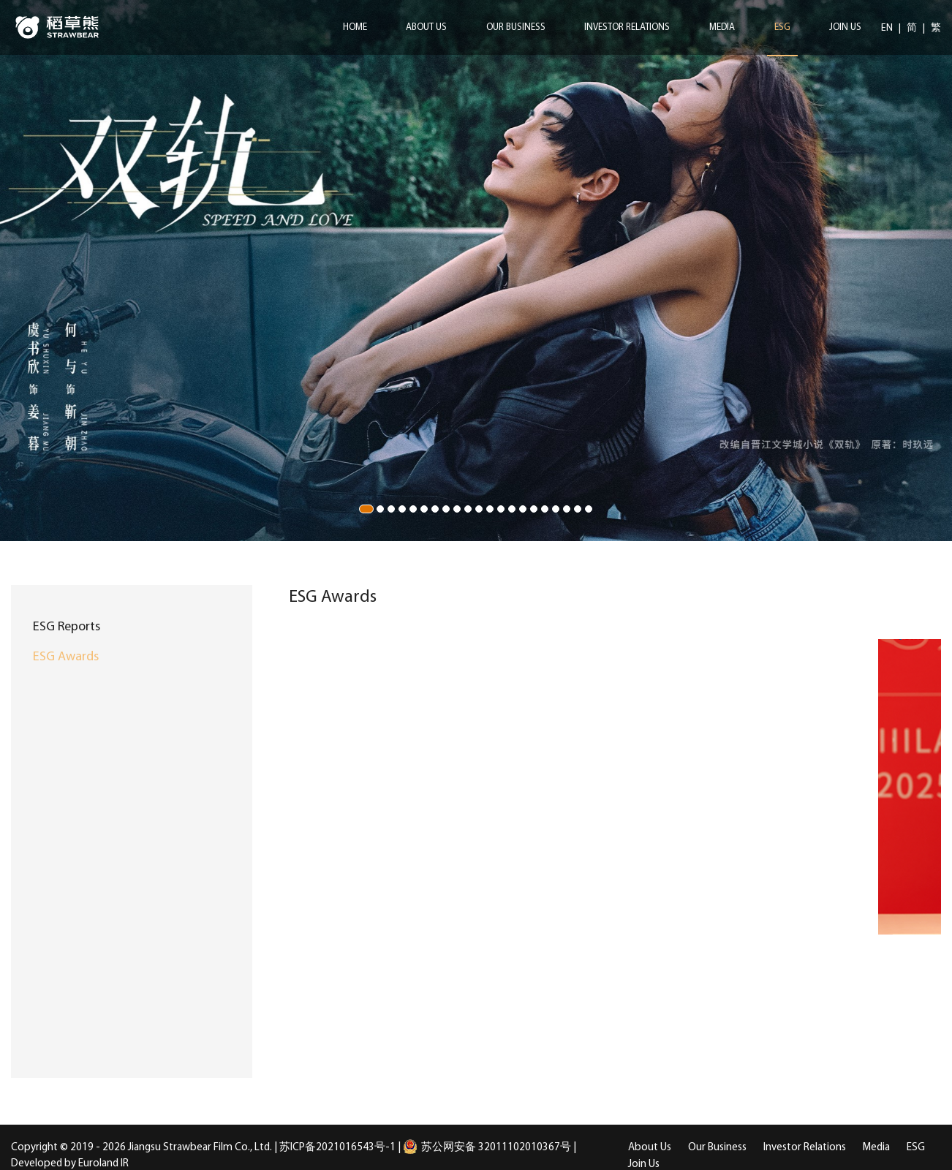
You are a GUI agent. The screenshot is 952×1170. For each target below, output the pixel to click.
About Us (426, 27)
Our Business (515, 27)
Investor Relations (627, 27)
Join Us (845, 27)
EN (888, 28)
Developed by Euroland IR (70, 1163)
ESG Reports (66, 627)
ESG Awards (66, 657)
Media (722, 27)
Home (355, 27)
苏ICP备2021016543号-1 (337, 1147)
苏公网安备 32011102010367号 (487, 1147)
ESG (782, 27)
